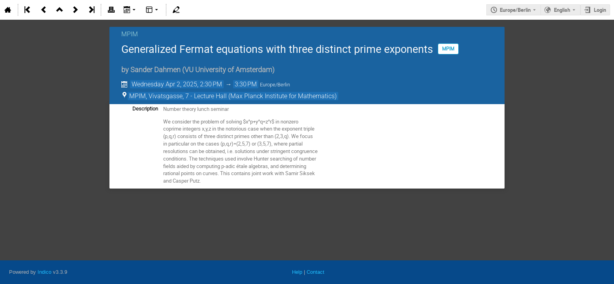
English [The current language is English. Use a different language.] (562, 9)
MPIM (129, 34)
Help (297, 272)
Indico (44, 272)
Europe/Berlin (515, 9)
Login (600, 9)
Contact (315, 272)
